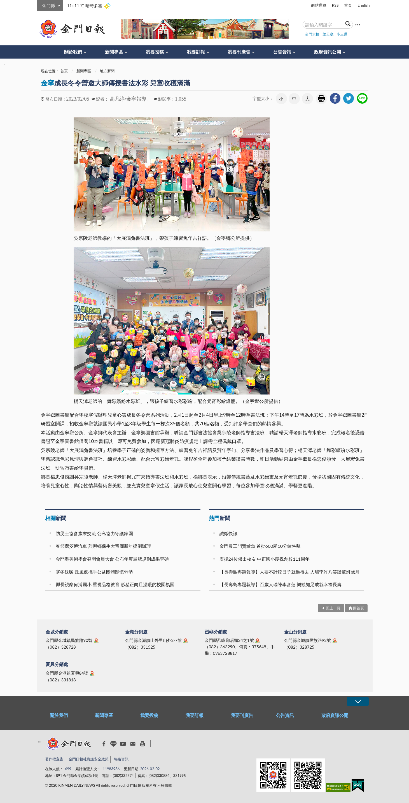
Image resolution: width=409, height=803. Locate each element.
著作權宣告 (54, 759)
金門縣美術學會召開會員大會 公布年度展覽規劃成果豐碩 (112, 558)
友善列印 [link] (321, 98)
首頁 (348, 5)
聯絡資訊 (121, 759)
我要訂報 (196, 51)
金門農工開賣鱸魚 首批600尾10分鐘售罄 (260, 546)
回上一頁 (333, 608)
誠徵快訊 (228, 533)
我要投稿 (155, 51)
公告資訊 (282, 51)
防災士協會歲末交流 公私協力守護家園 (94, 533)
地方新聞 (107, 71)
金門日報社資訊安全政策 (89, 759)
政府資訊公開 (327, 51)
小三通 (341, 34)
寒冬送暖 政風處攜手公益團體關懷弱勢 (94, 571)
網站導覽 (318, 5)
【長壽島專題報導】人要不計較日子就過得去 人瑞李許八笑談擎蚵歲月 (289, 571)
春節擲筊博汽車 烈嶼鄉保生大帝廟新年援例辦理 (103, 546)
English (363, 5)
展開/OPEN (358, 701)
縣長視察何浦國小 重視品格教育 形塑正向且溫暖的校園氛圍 (115, 584)
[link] (335, 98)
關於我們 (73, 51)
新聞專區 (114, 51)
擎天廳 (327, 34)
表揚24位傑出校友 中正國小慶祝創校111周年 (264, 558)
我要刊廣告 (239, 51)
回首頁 (358, 608)
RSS (335, 5)
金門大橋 (312, 34)
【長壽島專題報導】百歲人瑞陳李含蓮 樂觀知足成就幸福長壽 (280, 584)
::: (39, 4)
